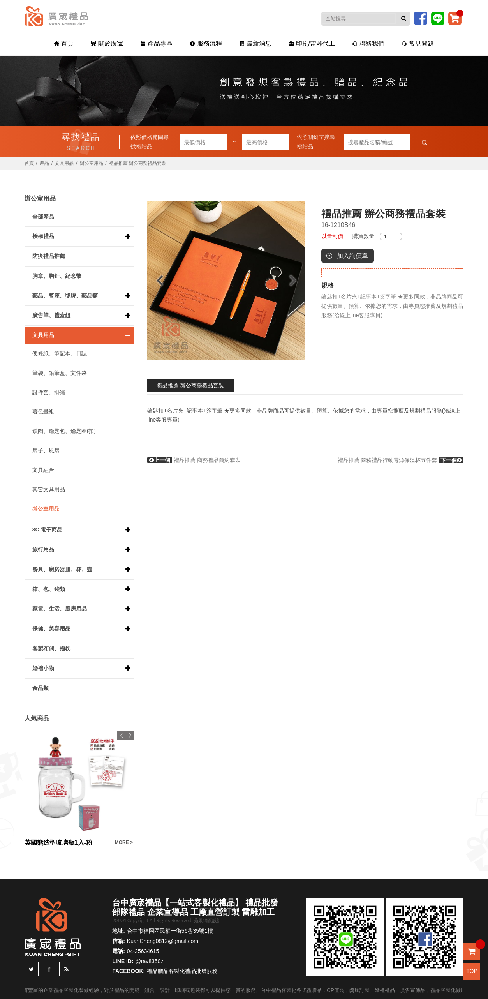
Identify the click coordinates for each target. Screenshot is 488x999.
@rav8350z (150, 961)
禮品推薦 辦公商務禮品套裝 (190, 385)
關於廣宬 (107, 43)
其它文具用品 (48, 489)
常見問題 (418, 43)
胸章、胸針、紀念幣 (56, 276)
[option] (226, 280)
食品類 (40, 688)
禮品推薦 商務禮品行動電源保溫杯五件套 (401, 460)
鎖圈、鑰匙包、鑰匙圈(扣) (64, 431)
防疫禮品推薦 (48, 256)
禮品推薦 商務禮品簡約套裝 (194, 460)
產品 (44, 163)
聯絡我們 (368, 43)
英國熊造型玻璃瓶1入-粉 (58, 842)
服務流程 (206, 43)
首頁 (64, 43)
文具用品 (64, 163)
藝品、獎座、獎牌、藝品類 (65, 296)
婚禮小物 (43, 668)
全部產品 (43, 217)
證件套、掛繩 (48, 392)
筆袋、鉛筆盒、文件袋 (59, 373)
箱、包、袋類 (48, 589)
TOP (471, 971)
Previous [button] (156, 280)
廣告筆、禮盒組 (51, 315)
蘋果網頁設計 (208, 921)
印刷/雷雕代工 (312, 43)
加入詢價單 (352, 255)
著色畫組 (43, 411)
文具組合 (43, 470)
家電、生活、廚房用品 (59, 608)
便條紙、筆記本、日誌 (59, 353)
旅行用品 (43, 549)
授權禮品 (43, 236)
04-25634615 (143, 951)
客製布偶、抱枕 (51, 648)
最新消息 (255, 43)
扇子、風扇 (46, 450)
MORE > (124, 842)
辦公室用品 (91, 163)
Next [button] (296, 280)
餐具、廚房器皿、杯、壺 (62, 569)
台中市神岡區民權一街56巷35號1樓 (170, 931)
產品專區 (156, 43)
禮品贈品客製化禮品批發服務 (182, 971)
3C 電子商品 (47, 529)
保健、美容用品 (51, 628)
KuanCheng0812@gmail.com (162, 941)
